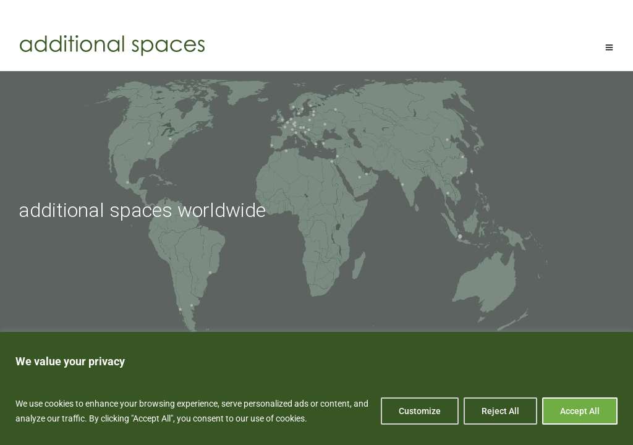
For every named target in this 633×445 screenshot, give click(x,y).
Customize (420, 411)
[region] (316, 388)
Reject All (500, 411)
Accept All (580, 411)
